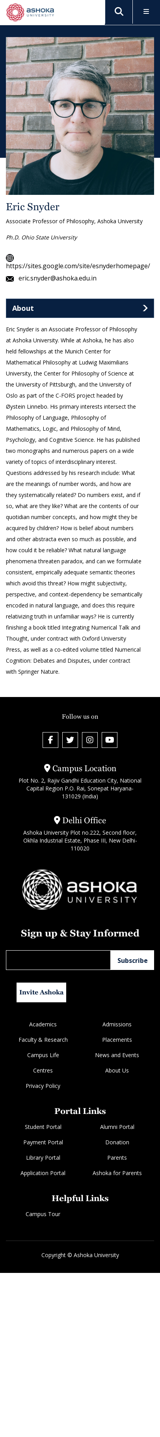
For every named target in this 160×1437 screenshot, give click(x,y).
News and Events (117, 1055)
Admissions (117, 1024)
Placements (117, 1039)
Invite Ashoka (41, 992)
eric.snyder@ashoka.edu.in (51, 278)
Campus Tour (43, 1214)
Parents (117, 1157)
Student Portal (43, 1127)
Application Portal (42, 1173)
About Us (117, 1070)
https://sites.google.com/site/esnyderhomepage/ (78, 261)
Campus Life (43, 1055)
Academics (43, 1024)
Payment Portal (43, 1142)
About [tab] (23, 308)
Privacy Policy (43, 1085)
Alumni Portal (117, 1127)
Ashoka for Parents (117, 1173)
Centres (43, 1070)
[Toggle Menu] (146, 12)
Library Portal (43, 1157)
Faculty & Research (43, 1039)
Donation (117, 1142)
